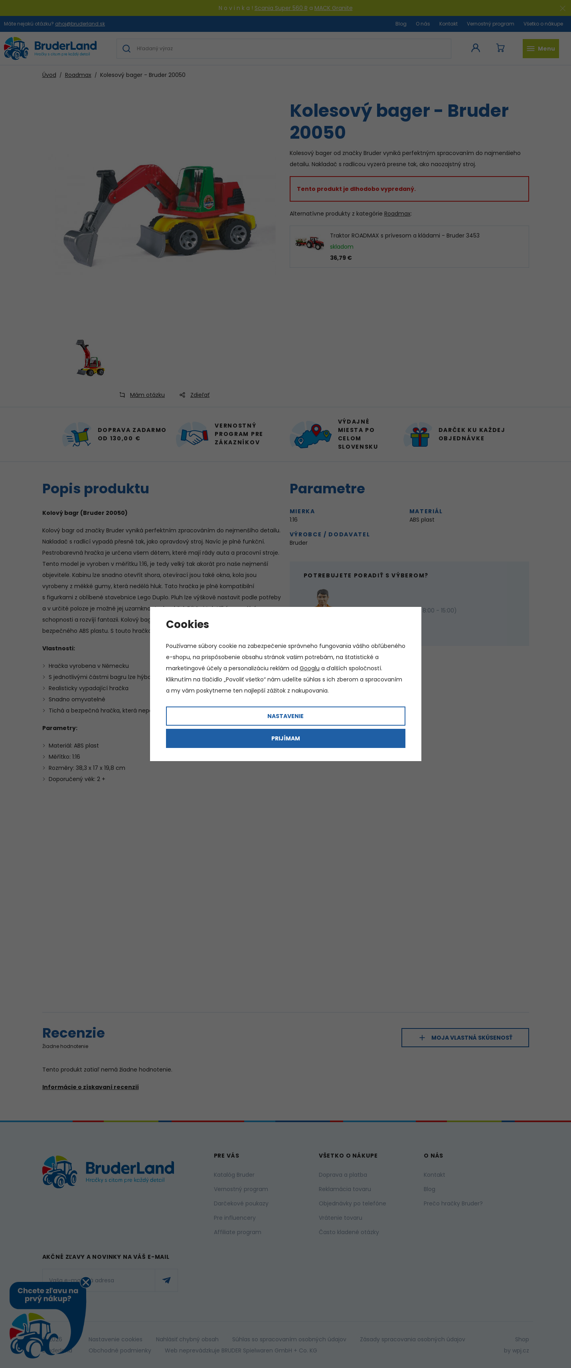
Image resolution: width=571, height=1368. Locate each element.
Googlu (310, 668)
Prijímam (285, 738)
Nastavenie (285, 716)
